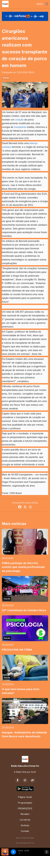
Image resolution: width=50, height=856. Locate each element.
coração (19, 119)
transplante (20, 127)
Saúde (6, 78)
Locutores (25, 819)
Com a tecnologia (25, 843)
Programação (25, 802)
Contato (25, 831)
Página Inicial (25, 797)
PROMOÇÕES (25, 808)
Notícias (25, 825)
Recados (25, 814)
